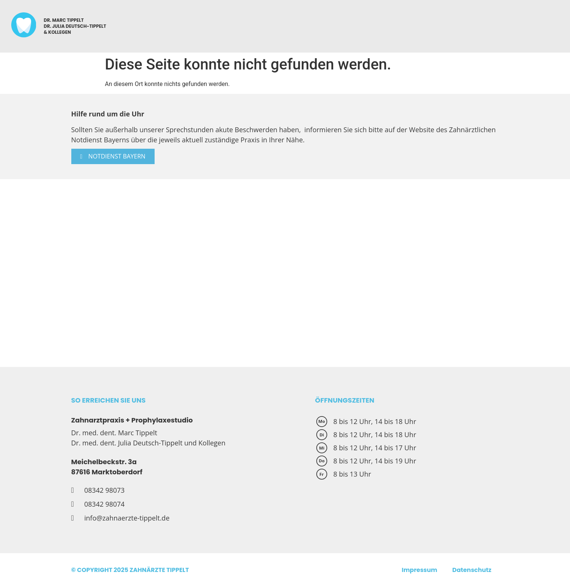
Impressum (419, 570)
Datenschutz (471, 570)
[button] (113, 156)
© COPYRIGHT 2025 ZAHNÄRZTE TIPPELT (130, 570)
